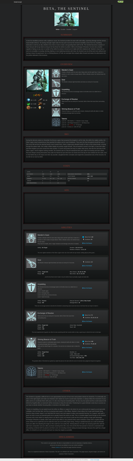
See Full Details (87, 243)
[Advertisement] (66, 208)
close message (94, 459)
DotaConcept (18, 2)
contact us (58, 447)
